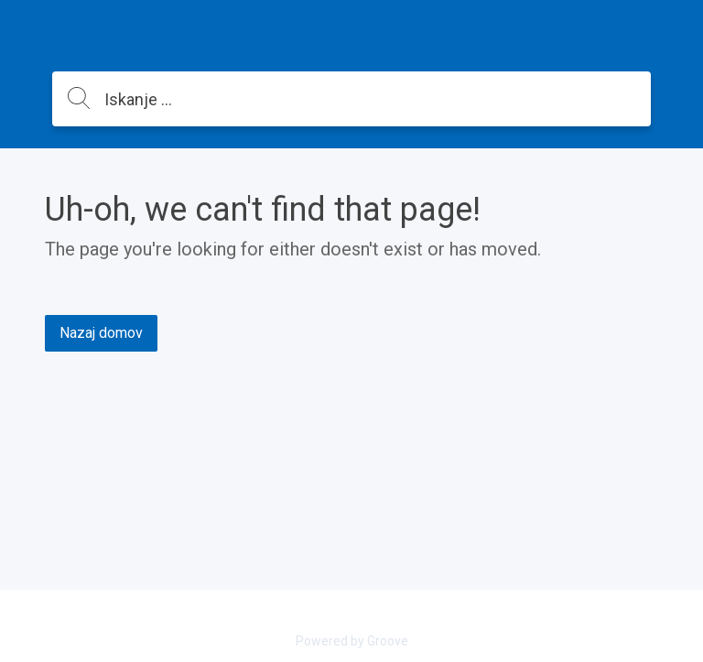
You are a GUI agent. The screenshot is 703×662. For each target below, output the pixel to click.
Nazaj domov (101, 333)
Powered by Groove (352, 641)
